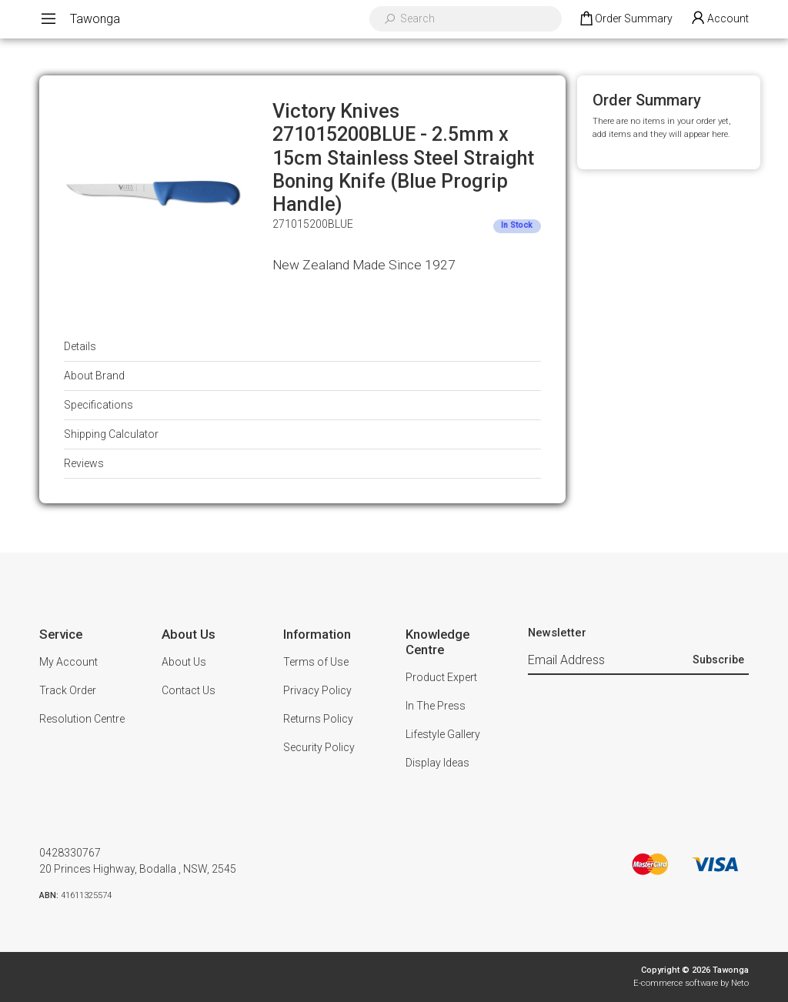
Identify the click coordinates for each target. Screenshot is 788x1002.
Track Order (67, 690)
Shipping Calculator (111, 434)
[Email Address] (608, 660)
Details (80, 346)
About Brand (94, 375)
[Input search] (476, 19)
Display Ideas (437, 763)
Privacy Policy (317, 690)
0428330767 (70, 853)
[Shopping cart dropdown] (625, 19)
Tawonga (95, 19)
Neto (740, 983)
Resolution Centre (82, 719)
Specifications (98, 405)
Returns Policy (318, 719)
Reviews (84, 463)
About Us (184, 662)
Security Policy (319, 747)
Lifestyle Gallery (443, 734)
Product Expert (441, 677)
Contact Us (188, 690)
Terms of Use (316, 662)
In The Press (436, 706)
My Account (68, 662)
